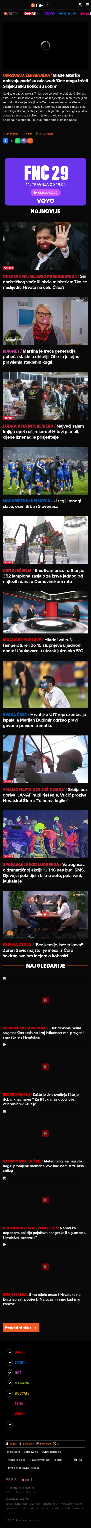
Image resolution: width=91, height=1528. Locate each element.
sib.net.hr (35, 1504)
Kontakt (57, 1460)
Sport (20, 1362)
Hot (18, 1372)
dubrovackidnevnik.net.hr (38, 1508)
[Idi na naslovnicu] (43, 8)
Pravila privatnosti (39, 1460)
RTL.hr (9, 1492)
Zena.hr (19, 1492)
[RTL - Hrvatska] (12, 1480)
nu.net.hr (78, 1508)
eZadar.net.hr (63, 1508)
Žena (19, 1403)
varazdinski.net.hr (71, 1504)
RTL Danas (46, 133)
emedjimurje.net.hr (17, 1504)
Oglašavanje (31, 1452)
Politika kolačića (16, 1460)
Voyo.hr (30, 1492)
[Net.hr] (29, 1480)
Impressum (13, 1452)
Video (19, 1413)
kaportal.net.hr (51, 1504)
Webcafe (22, 1393)
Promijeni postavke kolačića (23, 1468)
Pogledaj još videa (21, 1327)
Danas (20, 1352)
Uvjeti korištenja (51, 1452)
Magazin (22, 1383)
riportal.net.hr (13, 1508)
